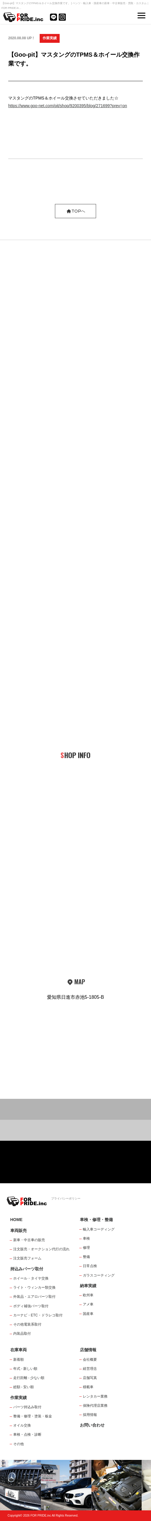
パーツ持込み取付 (27, 1407)
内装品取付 (22, 1333)
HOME (16, 1219)
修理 (86, 1248)
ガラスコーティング (99, 1275)
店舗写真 (90, 1378)
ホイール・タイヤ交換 (30, 1278)
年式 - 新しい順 (25, 1369)
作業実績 (50, 38)
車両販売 (18, 1230)
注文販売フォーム (27, 1258)
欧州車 (88, 1295)
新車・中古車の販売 (29, 1240)
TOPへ (75, 211)
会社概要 (90, 1359)
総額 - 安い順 (23, 1387)
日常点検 (90, 1266)
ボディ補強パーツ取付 (30, 1306)
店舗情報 (88, 1349)
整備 (86, 1257)
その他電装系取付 (27, 1324)
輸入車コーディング (99, 1229)
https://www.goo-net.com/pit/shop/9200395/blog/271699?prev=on (67, 105)
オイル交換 (22, 1425)
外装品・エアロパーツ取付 (34, 1297)
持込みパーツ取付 (26, 1269)
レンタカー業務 (95, 1396)
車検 (86, 1238)
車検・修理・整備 (96, 1219)
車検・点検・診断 (27, 1434)
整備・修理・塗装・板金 (32, 1416)
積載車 (88, 1387)
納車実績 (88, 1285)
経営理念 (90, 1369)
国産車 (88, 1314)
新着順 (18, 1359)
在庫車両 (18, 1349)
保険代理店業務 (95, 1406)
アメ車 (88, 1304)
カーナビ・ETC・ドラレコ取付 (38, 1315)
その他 (18, 1444)
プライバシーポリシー (65, 1198)
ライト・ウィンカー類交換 (34, 1287)
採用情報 (90, 1415)
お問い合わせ (92, 1425)
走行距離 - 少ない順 (29, 1378)
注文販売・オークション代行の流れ (41, 1249)
